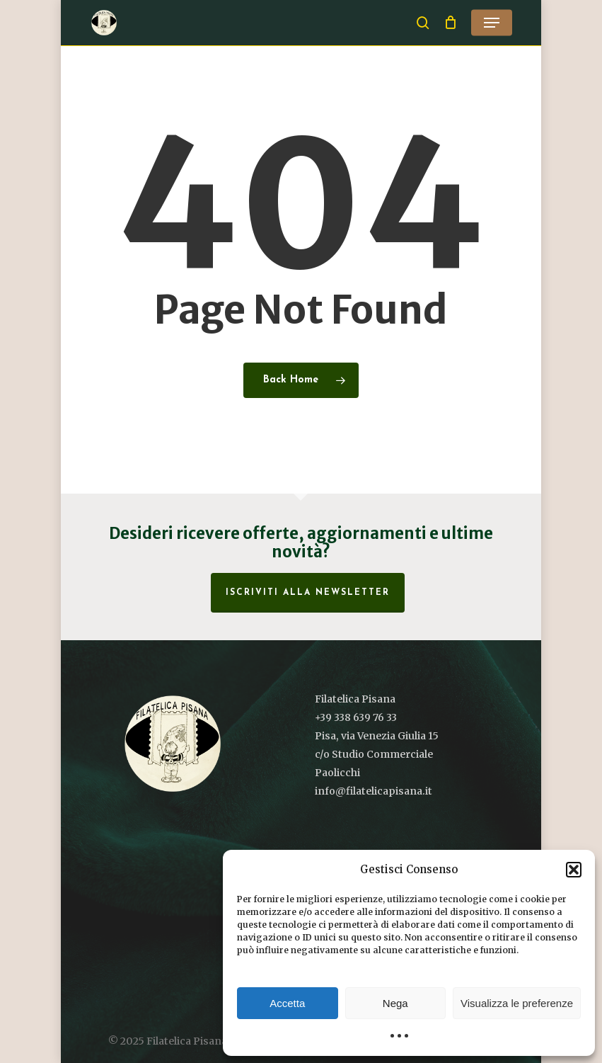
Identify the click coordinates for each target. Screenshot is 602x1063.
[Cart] (450, 22)
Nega (395, 1003)
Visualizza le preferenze (517, 1003)
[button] (574, 870)
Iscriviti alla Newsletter (308, 593)
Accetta (287, 1003)
